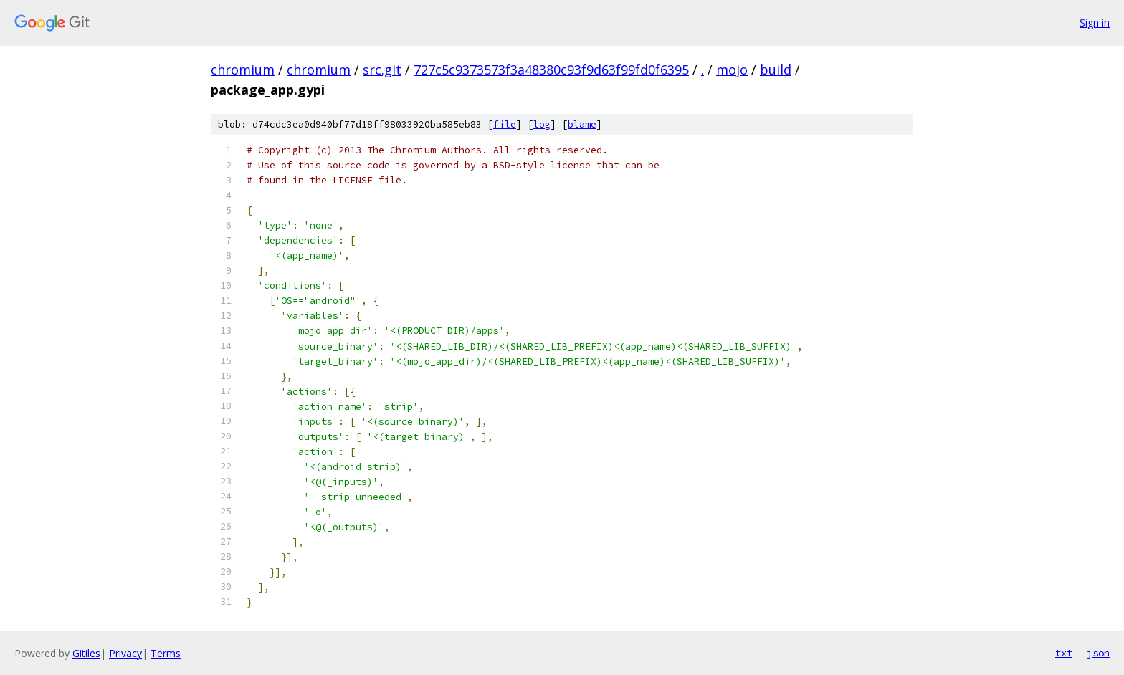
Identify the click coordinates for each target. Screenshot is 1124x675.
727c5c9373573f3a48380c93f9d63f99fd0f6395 (551, 69)
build (775, 69)
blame (582, 124)
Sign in (1095, 22)
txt (1063, 652)
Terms (166, 653)
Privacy (125, 653)
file (504, 124)
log (542, 124)
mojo (732, 69)
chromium (243, 69)
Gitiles (86, 653)
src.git (382, 69)
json (1098, 652)
